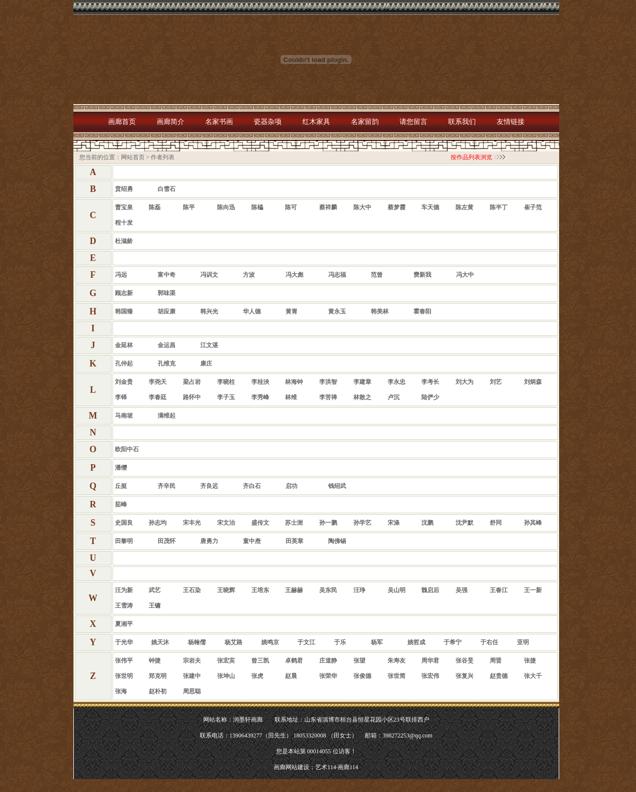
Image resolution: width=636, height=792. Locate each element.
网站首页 (133, 157)
